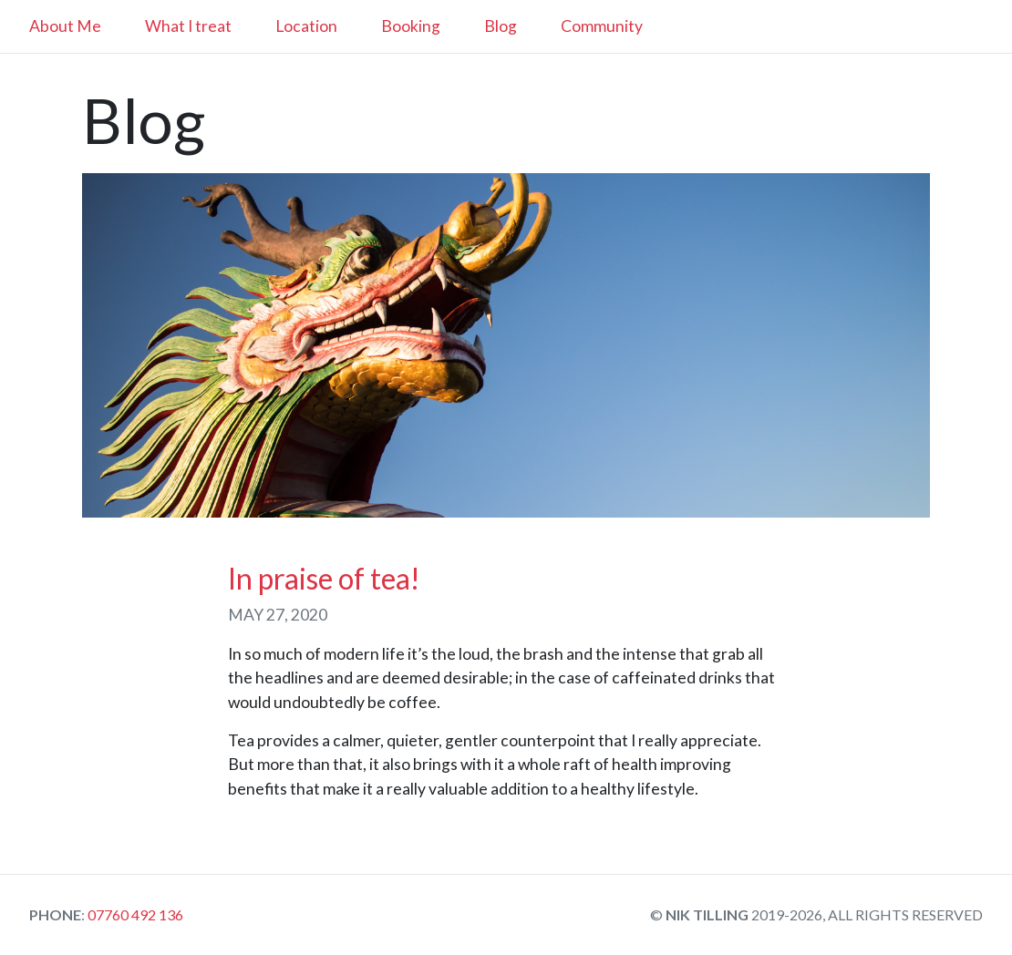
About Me (65, 26)
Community (602, 26)
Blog (500, 26)
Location (306, 26)
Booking (410, 26)
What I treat (188, 26)
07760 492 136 (134, 914)
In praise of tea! (324, 578)
